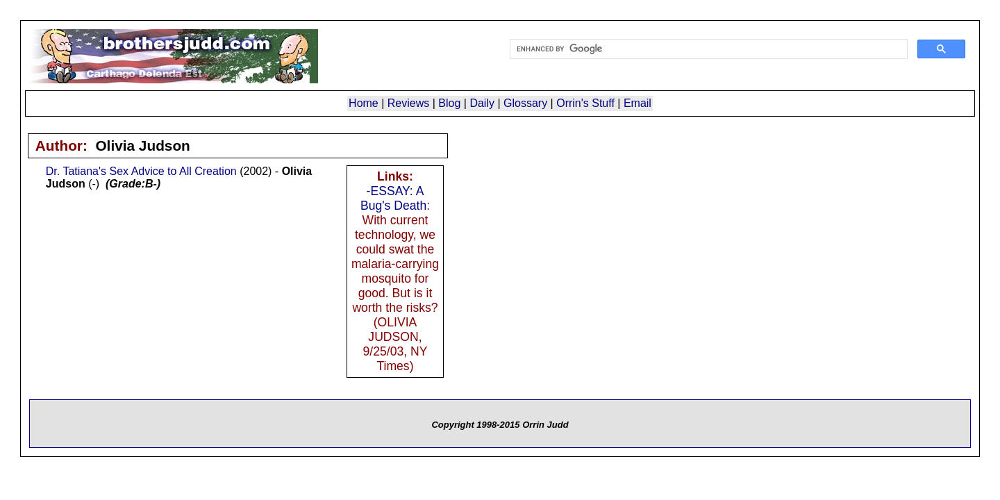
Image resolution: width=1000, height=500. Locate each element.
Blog (449, 103)
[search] (707, 49)
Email (637, 103)
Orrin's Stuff (585, 103)
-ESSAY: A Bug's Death (393, 198)
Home (363, 103)
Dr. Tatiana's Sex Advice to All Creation (141, 171)
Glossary (525, 103)
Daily (481, 103)
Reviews (408, 103)
